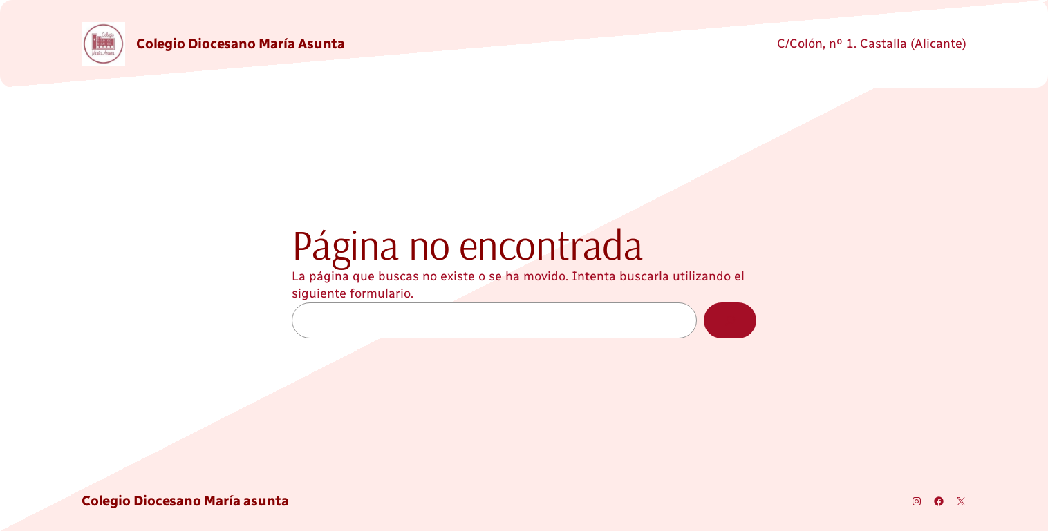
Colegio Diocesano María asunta (240, 43)
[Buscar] (730, 320)
